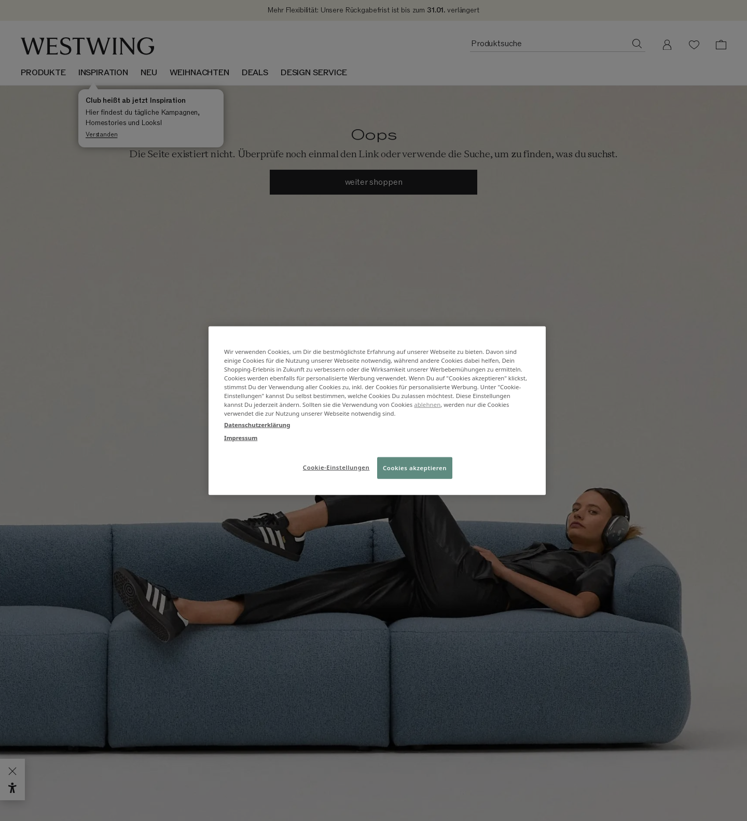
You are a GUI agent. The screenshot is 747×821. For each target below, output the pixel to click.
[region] (377, 410)
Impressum (240, 437)
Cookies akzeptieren (415, 467)
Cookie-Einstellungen (336, 467)
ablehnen (427, 404)
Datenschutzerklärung (257, 424)
